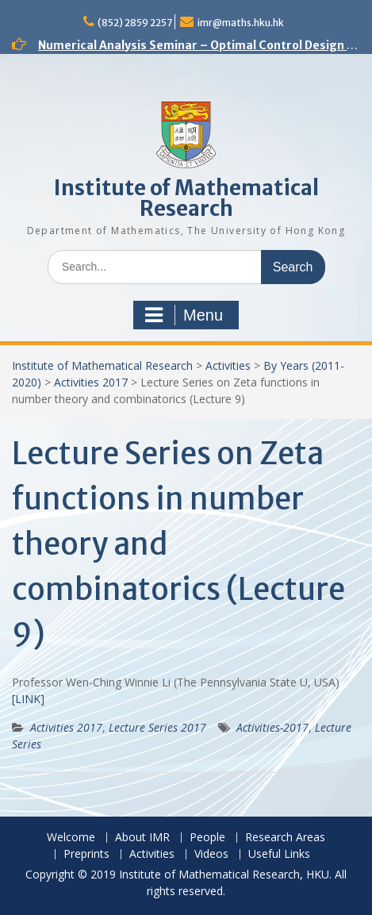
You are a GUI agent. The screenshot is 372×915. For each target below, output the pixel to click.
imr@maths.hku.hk (241, 23)
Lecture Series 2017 (157, 727)
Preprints (86, 854)
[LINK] (28, 698)
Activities (228, 365)
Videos (211, 854)
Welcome (71, 837)
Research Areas (285, 837)
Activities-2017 (272, 727)
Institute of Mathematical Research (186, 198)
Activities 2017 (91, 382)
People (207, 837)
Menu (184, 315)
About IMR (142, 837)
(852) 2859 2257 (135, 23)
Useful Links (279, 854)
